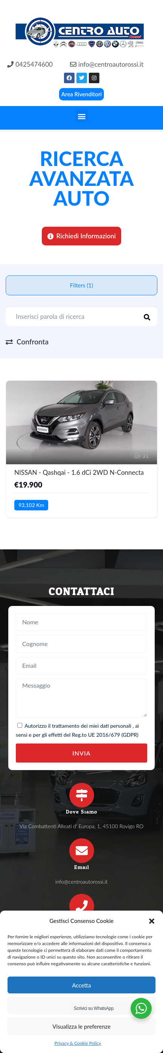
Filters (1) (81, 285)
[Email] (81, 850)
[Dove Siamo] (81, 795)
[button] (151, 921)
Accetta (81, 985)
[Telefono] (81, 906)
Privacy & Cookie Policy (78, 1043)
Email (81, 867)
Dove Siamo (81, 812)
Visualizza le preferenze (81, 1026)
